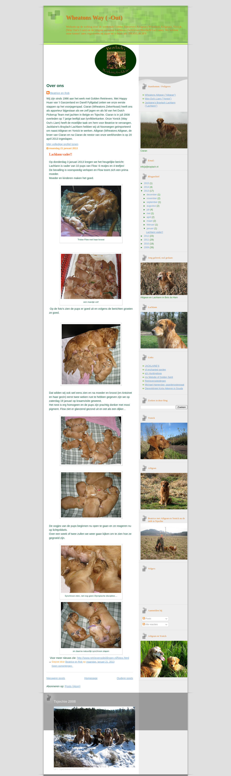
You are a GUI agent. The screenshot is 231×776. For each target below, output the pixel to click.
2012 (147, 236)
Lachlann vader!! (60, 154)
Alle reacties (150, 624)
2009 (147, 247)
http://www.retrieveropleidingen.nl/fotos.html (103, 657)
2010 (147, 243)
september (152, 202)
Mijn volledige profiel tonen (62, 144)
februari (151, 224)
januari (150, 228)
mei (149, 213)
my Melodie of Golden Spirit (159, 377)
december (152, 194)
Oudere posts (125, 678)
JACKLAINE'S (152, 366)
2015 (147, 183)
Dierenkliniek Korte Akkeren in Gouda (164, 388)
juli (148, 209)
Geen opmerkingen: (62, 666)
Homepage (90, 678)
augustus (152, 206)
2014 (147, 187)
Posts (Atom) (73, 686)
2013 (147, 191)
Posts (147, 618)
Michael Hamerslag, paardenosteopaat (164, 384)
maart (150, 221)
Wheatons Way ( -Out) (94, 17)
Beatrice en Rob (60, 93)
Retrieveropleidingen (155, 381)
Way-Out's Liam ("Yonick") (158, 98)
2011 (147, 239)
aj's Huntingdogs (153, 373)
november (152, 198)
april (149, 217)
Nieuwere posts (55, 678)
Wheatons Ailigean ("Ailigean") (160, 95)
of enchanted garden (155, 369)
